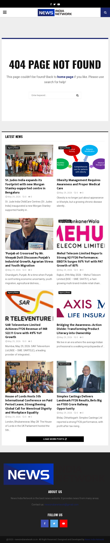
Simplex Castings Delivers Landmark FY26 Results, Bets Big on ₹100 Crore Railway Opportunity (79, 402)
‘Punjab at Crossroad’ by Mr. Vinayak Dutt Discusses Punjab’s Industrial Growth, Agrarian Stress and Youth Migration (29, 259)
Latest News (14, 136)
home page (65, 77)
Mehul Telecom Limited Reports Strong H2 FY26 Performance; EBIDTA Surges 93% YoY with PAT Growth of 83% (80, 259)
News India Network (94, 539)
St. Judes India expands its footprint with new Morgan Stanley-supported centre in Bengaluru (25, 186)
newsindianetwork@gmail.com (62, 504)
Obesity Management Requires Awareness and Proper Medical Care (78, 184)
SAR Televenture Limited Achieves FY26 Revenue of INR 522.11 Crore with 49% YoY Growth (26, 331)
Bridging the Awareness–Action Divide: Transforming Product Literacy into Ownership (79, 329)
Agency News (13, 148)
